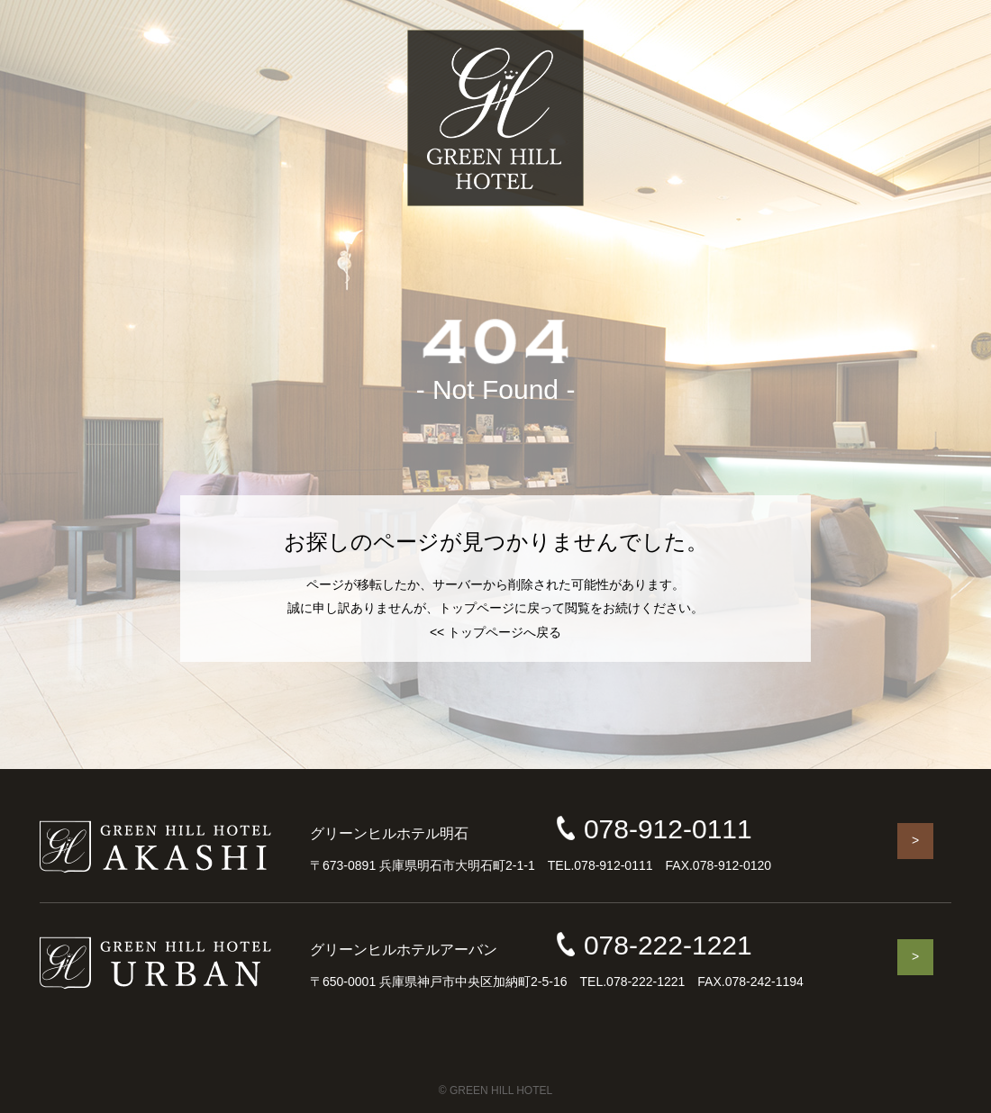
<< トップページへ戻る (495, 632)
